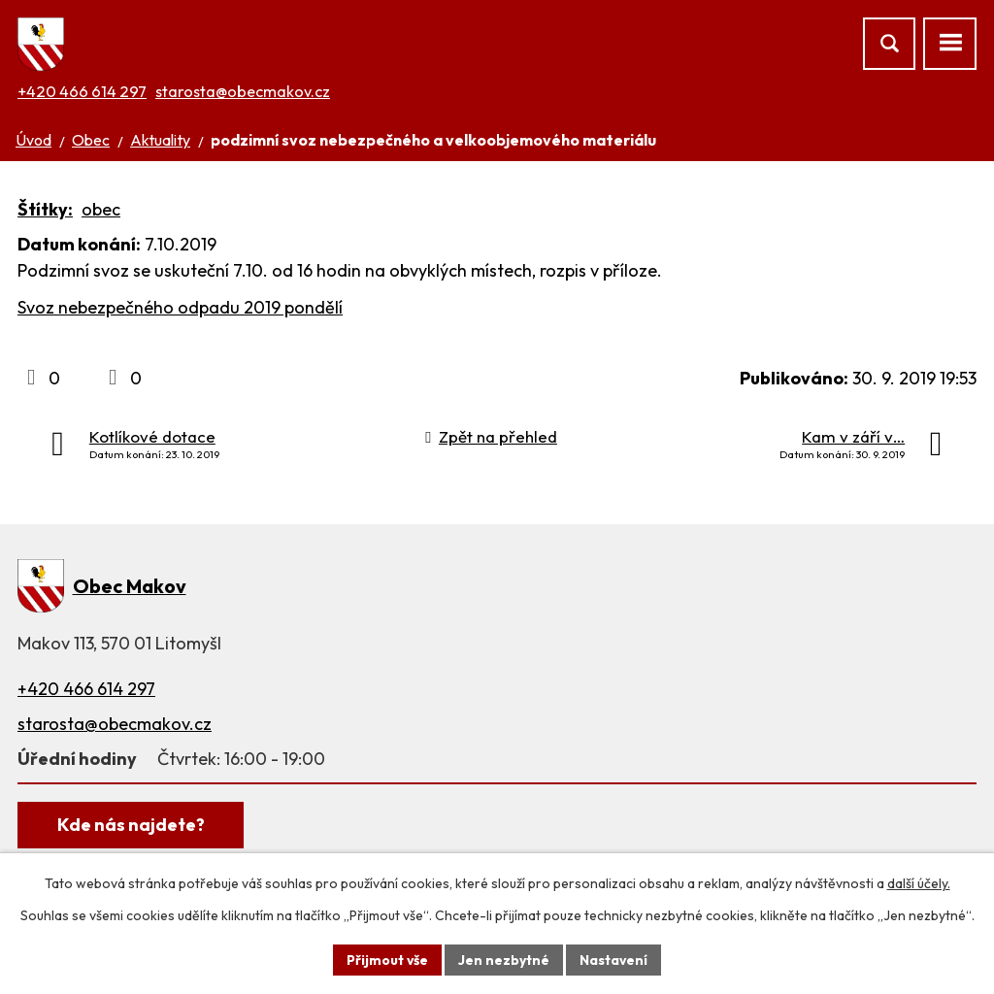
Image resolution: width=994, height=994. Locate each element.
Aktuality (160, 139)
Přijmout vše (387, 959)
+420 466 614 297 (82, 91)
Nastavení (614, 959)
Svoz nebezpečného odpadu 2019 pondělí (180, 307)
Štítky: (45, 209)
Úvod (33, 139)
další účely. (918, 883)
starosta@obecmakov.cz (242, 91)
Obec (91, 139)
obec (101, 209)
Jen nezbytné (503, 959)
